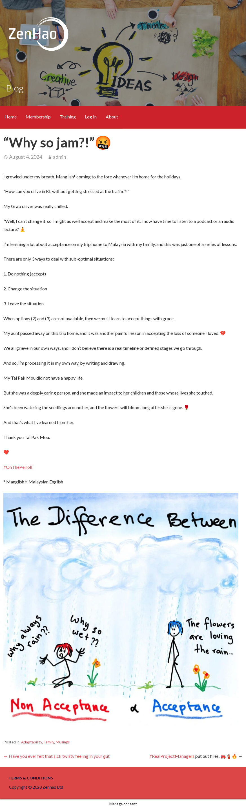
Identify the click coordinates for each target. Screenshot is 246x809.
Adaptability (31, 742)
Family (49, 742)
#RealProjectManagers (171, 756)
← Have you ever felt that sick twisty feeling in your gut (56, 756)
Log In (91, 116)
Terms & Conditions (30, 778)
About (112, 116)
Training (68, 116)
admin (59, 157)
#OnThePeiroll (17, 467)
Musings (63, 742)
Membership (38, 116)
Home (11, 116)
